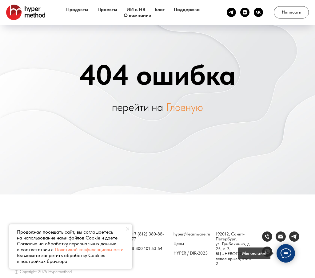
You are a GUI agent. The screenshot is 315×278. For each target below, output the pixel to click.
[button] (291, 12)
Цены (178, 243)
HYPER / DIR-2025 (190, 253)
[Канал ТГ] (231, 12)
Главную (184, 107)
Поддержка (187, 9)
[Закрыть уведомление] (128, 229)
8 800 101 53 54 (147, 248)
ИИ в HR (136, 9)
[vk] (258, 12)
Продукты (77, 9)
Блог (160, 9)
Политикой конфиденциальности (89, 249)
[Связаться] (294, 240)
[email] (281, 240)
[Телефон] (267, 240)
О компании (137, 15)
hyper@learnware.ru (191, 233)
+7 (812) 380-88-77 (148, 236)
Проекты (107, 9)
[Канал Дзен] (244, 12)
